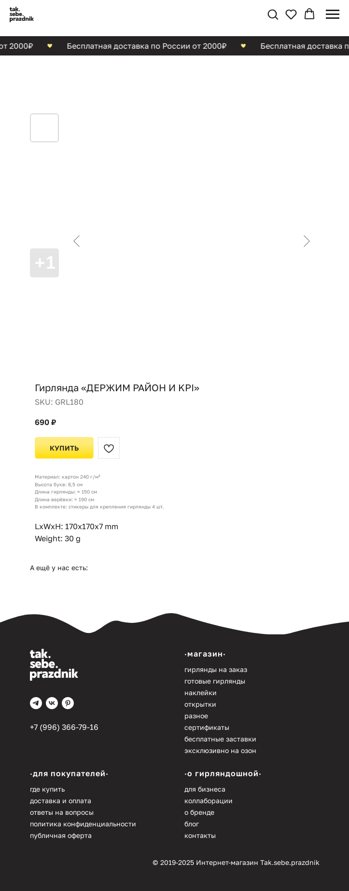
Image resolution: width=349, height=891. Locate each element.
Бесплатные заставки (220, 739)
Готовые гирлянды (214, 681)
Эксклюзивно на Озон (220, 750)
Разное (196, 716)
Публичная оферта (61, 835)
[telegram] (36, 703)
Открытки (200, 704)
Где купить (47, 789)
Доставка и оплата (60, 800)
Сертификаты (206, 727)
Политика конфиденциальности (83, 824)
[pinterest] (68, 703)
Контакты (200, 835)
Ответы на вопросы (62, 812)
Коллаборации (208, 800)
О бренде (199, 812)
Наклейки (200, 692)
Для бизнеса (204, 789)
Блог (191, 824)
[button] (273, 14)
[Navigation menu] (332, 14)
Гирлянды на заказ (215, 669)
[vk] (52, 703)
